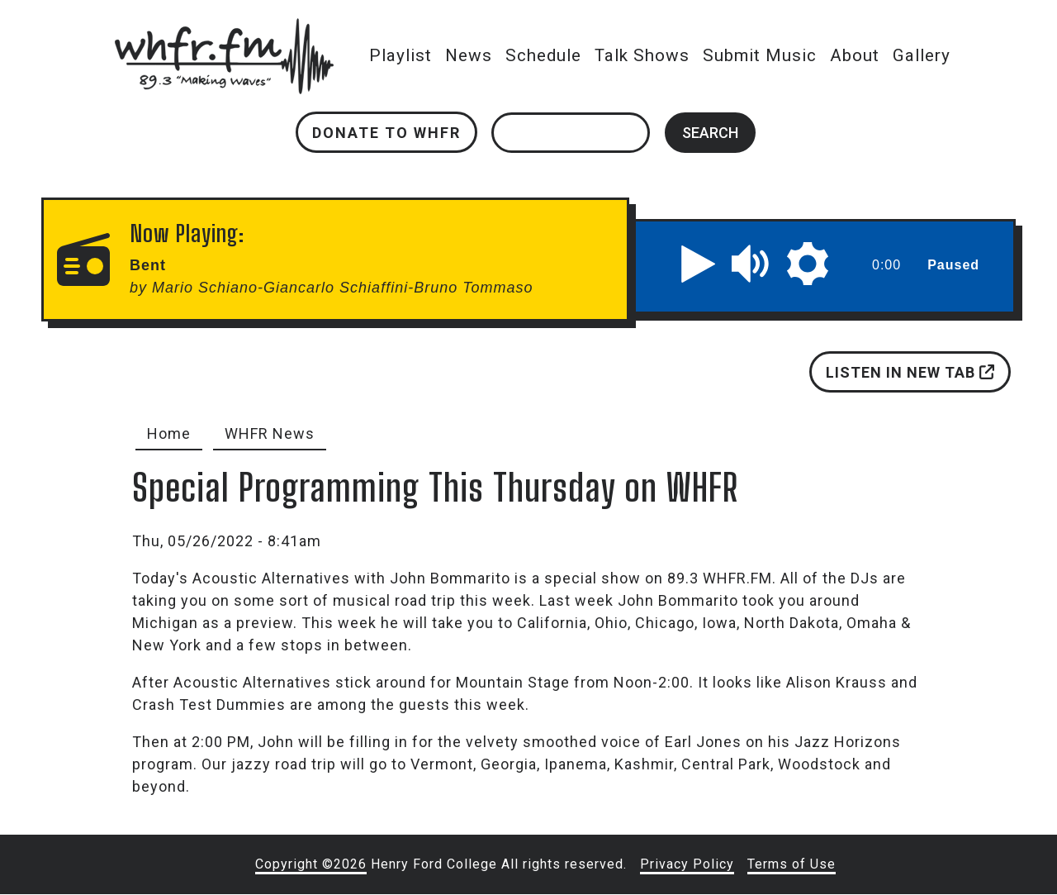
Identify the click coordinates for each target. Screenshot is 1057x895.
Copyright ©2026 (311, 864)
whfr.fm (224, 29)
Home (169, 433)
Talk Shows (642, 55)
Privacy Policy (687, 864)
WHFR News (270, 433)
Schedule (543, 55)
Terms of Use (791, 864)
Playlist (400, 55)
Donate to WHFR (386, 132)
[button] (698, 263)
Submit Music (760, 55)
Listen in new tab (910, 372)
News (468, 55)
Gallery (921, 55)
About (854, 55)
